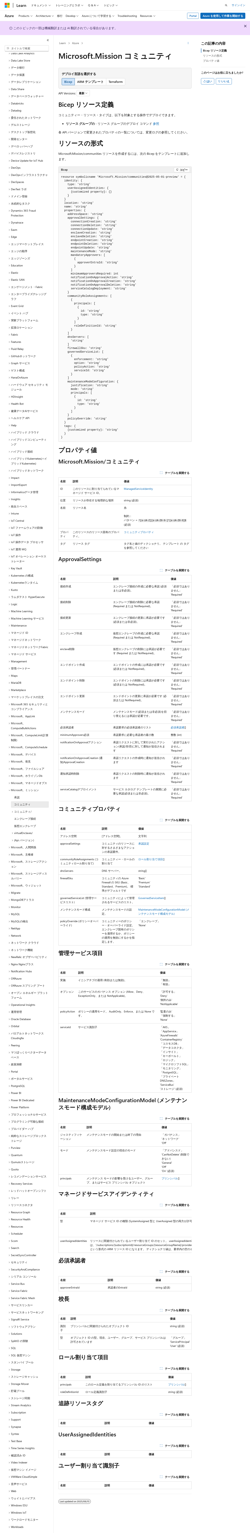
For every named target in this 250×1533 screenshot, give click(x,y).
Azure (75, 43)
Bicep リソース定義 (215, 50)
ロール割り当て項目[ (151, 859)
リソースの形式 (212, 55)
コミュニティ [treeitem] (22, 793)
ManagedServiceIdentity (138, 489)
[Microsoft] (7, 5)
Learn (62, 43)
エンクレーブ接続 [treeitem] (25, 808)
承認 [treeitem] (17, 786)
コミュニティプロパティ (139, 532)
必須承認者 (177, 727)
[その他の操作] (188, 43)
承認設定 (143, 843)
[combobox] (27, 48)
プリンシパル (170, 1178)
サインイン (238, 5)
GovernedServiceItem (151, 898)
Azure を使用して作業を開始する (223, 16)
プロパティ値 (211, 60)
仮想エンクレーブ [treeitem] (25, 815)
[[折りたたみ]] (48, 40)
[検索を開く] (226, 5)
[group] (125, 1231)
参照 (156, 123)
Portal (193, 16)
